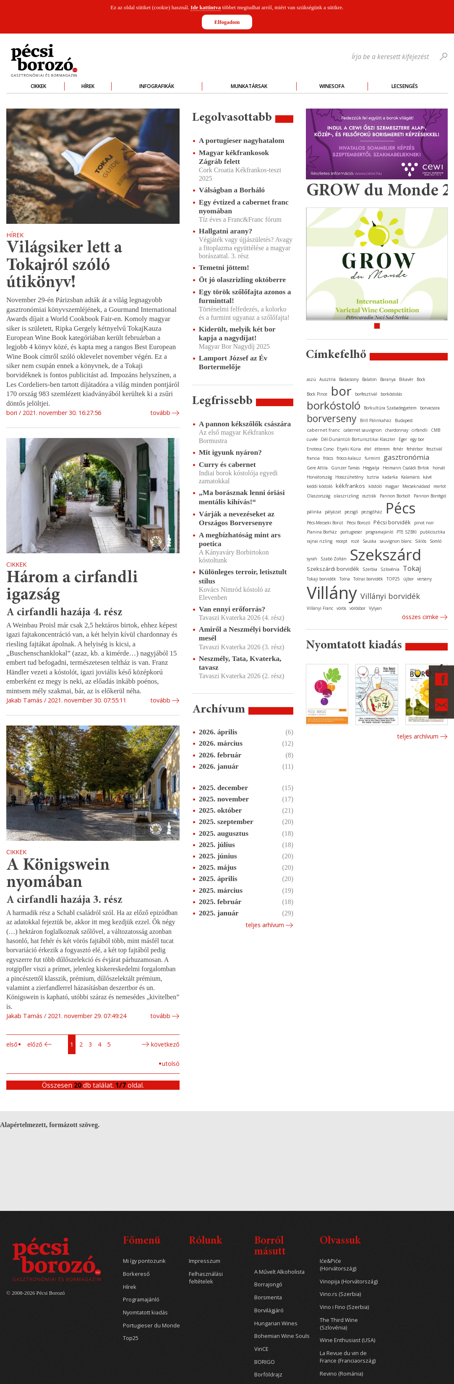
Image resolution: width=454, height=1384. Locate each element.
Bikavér (406, 379)
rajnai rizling (319, 541)
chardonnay (396, 430)
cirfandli (420, 430)
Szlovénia (390, 569)
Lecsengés (404, 86)
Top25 (130, 1338)
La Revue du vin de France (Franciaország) (348, 1357)
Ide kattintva (205, 7)
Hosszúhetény (349, 477)
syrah (312, 559)
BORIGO (264, 1362)
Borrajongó (268, 1284)
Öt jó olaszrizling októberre (242, 279)
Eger (403, 439)
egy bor (417, 439)
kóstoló (375, 486)
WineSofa (331, 86)
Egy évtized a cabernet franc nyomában (244, 206)
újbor (408, 579)
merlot (439, 486)
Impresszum (204, 1261)
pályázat (333, 512)
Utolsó (171, 1064)
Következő (165, 1044)
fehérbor (415, 449)
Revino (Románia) (341, 1373)
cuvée (312, 439)
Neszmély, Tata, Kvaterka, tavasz (240, 662)
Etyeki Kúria (349, 449)
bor (341, 390)
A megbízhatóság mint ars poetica (240, 539)
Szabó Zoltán (334, 559)
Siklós (420, 541)
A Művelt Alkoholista (279, 1271)
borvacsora (430, 408)
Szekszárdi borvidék (333, 569)
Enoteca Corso (320, 449)
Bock (421, 379)
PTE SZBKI (407, 532)
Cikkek (38, 86)
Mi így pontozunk (144, 1261)
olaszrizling (346, 495)
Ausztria (327, 379)
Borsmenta (268, 1297)
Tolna (344, 579)
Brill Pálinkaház (375, 420)
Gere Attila (317, 468)
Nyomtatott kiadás (145, 1312)
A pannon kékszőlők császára (245, 424)
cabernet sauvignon (363, 430)
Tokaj (412, 568)
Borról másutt (270, 1246)
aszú (311, 379)
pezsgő (351, 512)
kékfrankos (350, 486)
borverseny (332, 418)
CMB (435, 430)
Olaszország (318, 496)
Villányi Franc (320, 608)
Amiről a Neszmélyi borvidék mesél (245, 633)
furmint (372, 458)
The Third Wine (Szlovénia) (339, 1324)
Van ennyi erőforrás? (232, 609)
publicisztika (432, 532)
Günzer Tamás (345, 468)
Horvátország (319, 477)
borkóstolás (391, 394)
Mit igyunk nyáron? (230, 452)
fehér (398, 449)
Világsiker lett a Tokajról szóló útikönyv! (64, 266)
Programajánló (141, 1299)
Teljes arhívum (264, 925)
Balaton (369, 379)
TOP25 (393, 579)
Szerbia (370, 569)
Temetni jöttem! (224, 267)
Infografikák (156, 86)
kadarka (390, 477)
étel (367, 449)
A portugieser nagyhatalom (241, 140)
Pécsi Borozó (358, 523)
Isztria (373, 477)
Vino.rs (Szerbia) (340, 1294)
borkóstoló (333, 405)
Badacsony (349, 379)
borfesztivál (366, 394)
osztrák (369, 496)
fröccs (328, 458)
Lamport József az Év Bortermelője (233, 362)
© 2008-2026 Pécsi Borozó (35, 1293)
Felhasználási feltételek (206, 1277)
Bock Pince (317, 394)
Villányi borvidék (390, 596)
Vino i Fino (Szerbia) (344, 1307)
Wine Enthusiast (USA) (347, 1340)
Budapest (404, 420)
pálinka (314, 512)
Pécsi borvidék (392, 522)
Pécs (401, 508)
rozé (355, 541)
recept (341, 541)
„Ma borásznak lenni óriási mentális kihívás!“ (242, 496)
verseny (424, 579)
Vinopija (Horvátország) (349, 1281)
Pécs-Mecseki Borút (325, 523)
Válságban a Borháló (232, 190)
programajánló (379, 532)
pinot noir (424, 523)
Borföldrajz (268, 1374)
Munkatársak (249, 86)
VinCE (261, 1349)
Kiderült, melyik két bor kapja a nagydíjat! (237, 333)
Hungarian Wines (275, 1323)
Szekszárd (385, 554)
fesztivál (434, 449)
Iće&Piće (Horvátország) (338, 1264)
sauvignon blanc (396, 541)
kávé (427, 477)
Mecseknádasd (416, 486)
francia (313, 458)
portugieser (351, 532)
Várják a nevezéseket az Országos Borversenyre (236, 518)
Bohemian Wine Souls (282, 1336)
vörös (341, 608)
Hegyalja (371, 468)
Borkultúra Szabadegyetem (390, 408)
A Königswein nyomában (58, 874)
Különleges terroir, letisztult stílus (243, 576)
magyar (392, 486)
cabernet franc (323, 430)
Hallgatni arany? (226, 231)
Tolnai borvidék (368, 579)
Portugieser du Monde (151, 1325)
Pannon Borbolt (395, 496)
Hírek (87, 86)
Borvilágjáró (269, 1310)
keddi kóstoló (319, 486)
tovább (160, 413)
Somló (435, 541)
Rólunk (205, 1241)
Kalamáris (410, 477)
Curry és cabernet (227, 464)
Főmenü (141, 1241)
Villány (332, 592)
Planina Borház (322, 532)
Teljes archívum (417, 736)
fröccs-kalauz (349, 458)
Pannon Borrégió (430, 496)
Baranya (388, 379)
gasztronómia (407, 457)
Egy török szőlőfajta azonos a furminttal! (245, 296)
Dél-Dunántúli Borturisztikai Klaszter (358, 439)
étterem (382, 449)
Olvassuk (340, 1241)
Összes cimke (420, 617)
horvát (439, 468)
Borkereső (136, 1274)
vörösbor (357, 608)
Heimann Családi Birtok (406, 468)
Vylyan (375, 608)
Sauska (369, 541)
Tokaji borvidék (321, 579)
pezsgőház (371, 512)
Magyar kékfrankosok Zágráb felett (234, 157)
